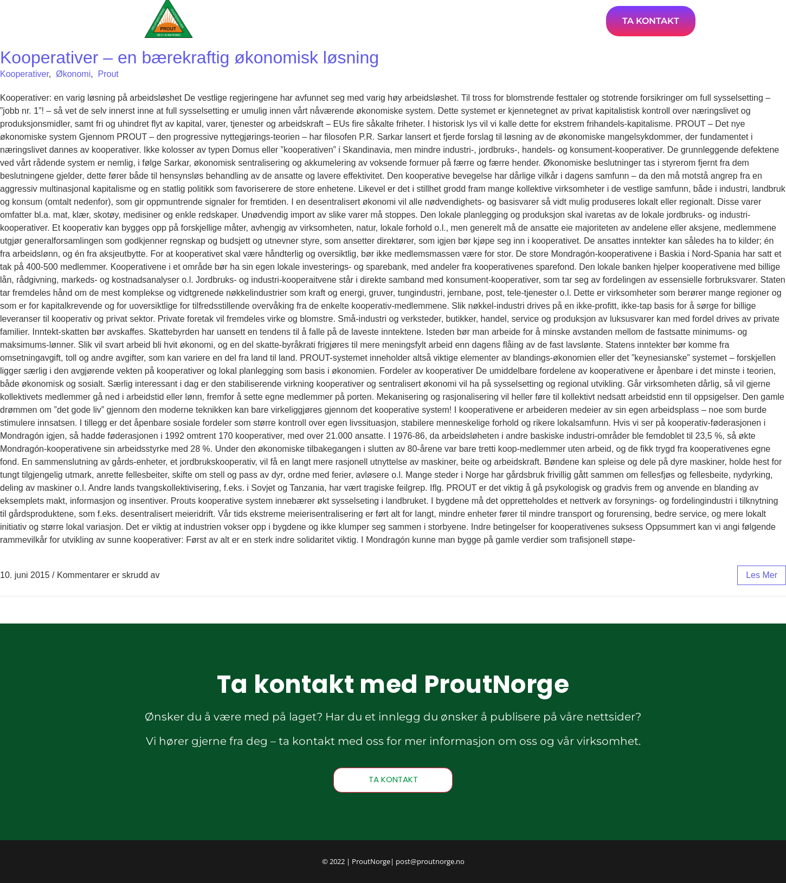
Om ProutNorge (472, 20)
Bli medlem (563, 20)
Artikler (389, 20)
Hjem (335, 20)
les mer (761, 575)
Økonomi (73, 74)
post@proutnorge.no (430, 861)
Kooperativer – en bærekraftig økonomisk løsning (189, 57)
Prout (108, 74)
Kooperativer (24, 74)
